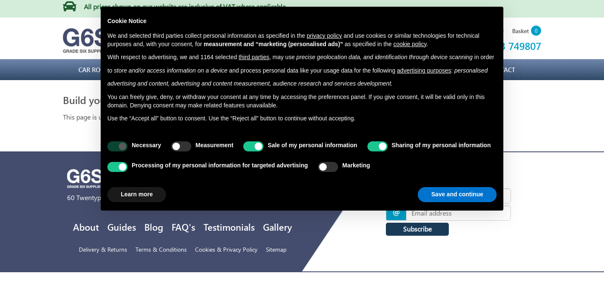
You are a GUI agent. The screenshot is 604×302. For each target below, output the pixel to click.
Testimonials (229, 227)
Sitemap (276, 249)
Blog (153, 227)
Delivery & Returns (103, 249)
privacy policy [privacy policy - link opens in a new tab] (324, 35)
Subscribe (417, 228)
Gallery (277, 227)
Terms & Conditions (161, 249)
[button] (526, 31)
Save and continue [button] (457, 194)
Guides (121, 227)
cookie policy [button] (410, 44)
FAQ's (183, 227)
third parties (254, 57)
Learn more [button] (137, 194)
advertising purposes (424, 70)
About (86, 227)
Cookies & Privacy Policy (226, 249)
